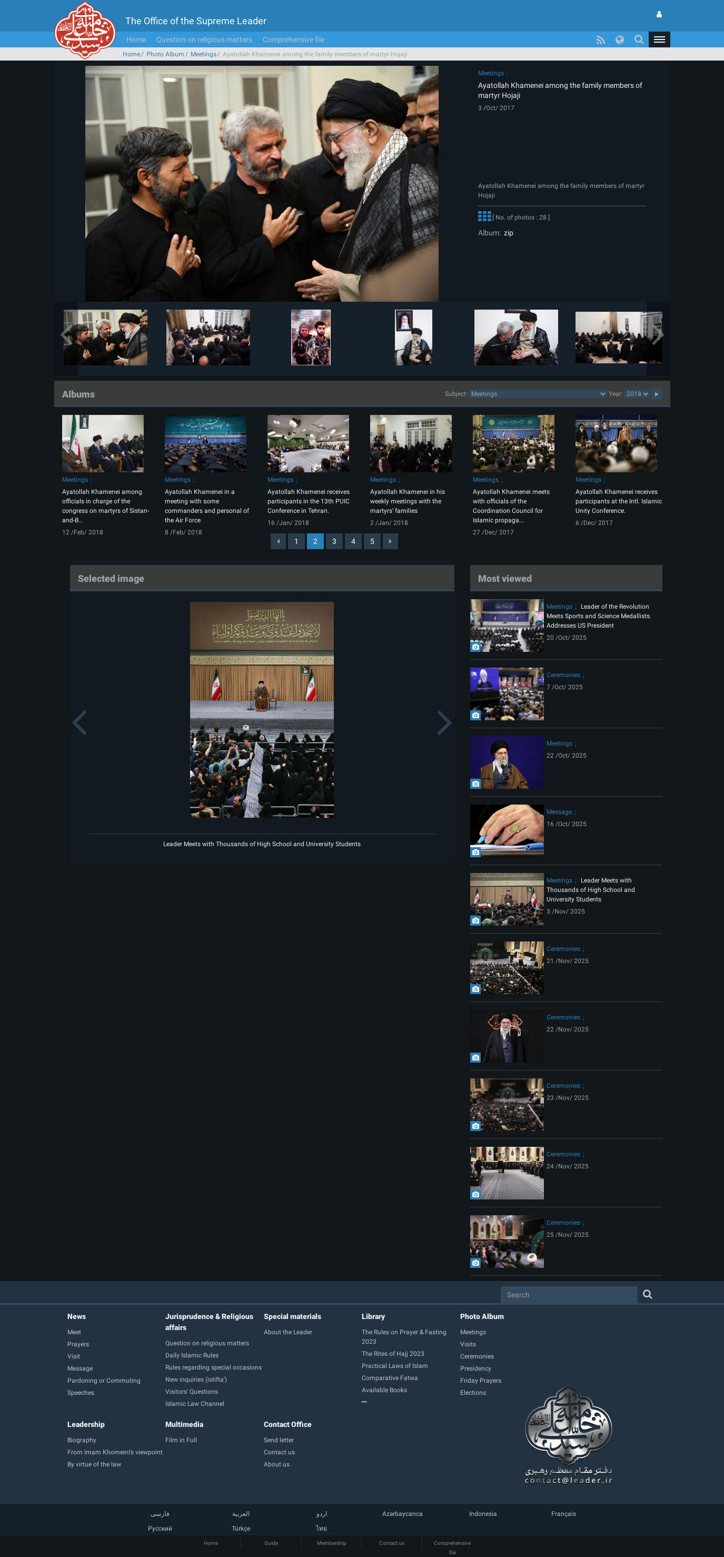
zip (507, 233)
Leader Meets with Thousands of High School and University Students (262, 844)
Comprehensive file (293, 39)
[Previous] (278, 541)
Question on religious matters (204, 39)
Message (559, 812)
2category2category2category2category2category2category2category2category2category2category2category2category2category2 (538, 394)
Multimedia (184, 1424)
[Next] (390, 541)
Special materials (292, 1316)
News (76, 1316)
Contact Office (288, 1424)
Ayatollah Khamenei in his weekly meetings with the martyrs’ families (407, 501)
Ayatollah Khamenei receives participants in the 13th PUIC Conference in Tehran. (308, 501)
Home (136, 39)
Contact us (391, 1543)
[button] (659, 39)
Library (373, 1316)
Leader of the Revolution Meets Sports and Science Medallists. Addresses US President (599, 616)
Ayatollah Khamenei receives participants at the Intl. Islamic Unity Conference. (619, 501)
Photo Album (165, 54)
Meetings (203, 54)
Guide (271, 1543)
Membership (331, 1543)
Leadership (86, 1424)
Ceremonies (563, 675)
